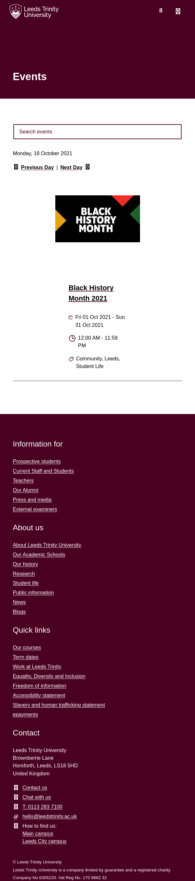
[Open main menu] (178, 11)
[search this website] (161, 11)
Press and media (32, 499)
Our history (25, 564)
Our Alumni (25, 490)
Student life (26, 583)
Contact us (34, 787)
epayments (25, 714)
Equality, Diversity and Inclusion (49, 676)
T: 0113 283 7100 (42, 806)
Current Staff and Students (43, 471)
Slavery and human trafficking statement (59, 705)
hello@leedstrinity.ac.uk (49, 816)
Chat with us (36, 797)
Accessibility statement (39, 695)
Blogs (19, 611)
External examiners (35, 509)
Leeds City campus (44, 841)
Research (24, 573)
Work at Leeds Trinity (37, 666)
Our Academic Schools (39, 554)
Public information (33, 592)
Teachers (23, 480)
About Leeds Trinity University (47, 545)
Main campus (37, 833)
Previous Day (33, 167)
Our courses (27, 647)
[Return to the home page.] (34, 11)
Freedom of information (39, 686)
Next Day (75, 167)
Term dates (25, 657)
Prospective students (37, 461)
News (19, 602)
